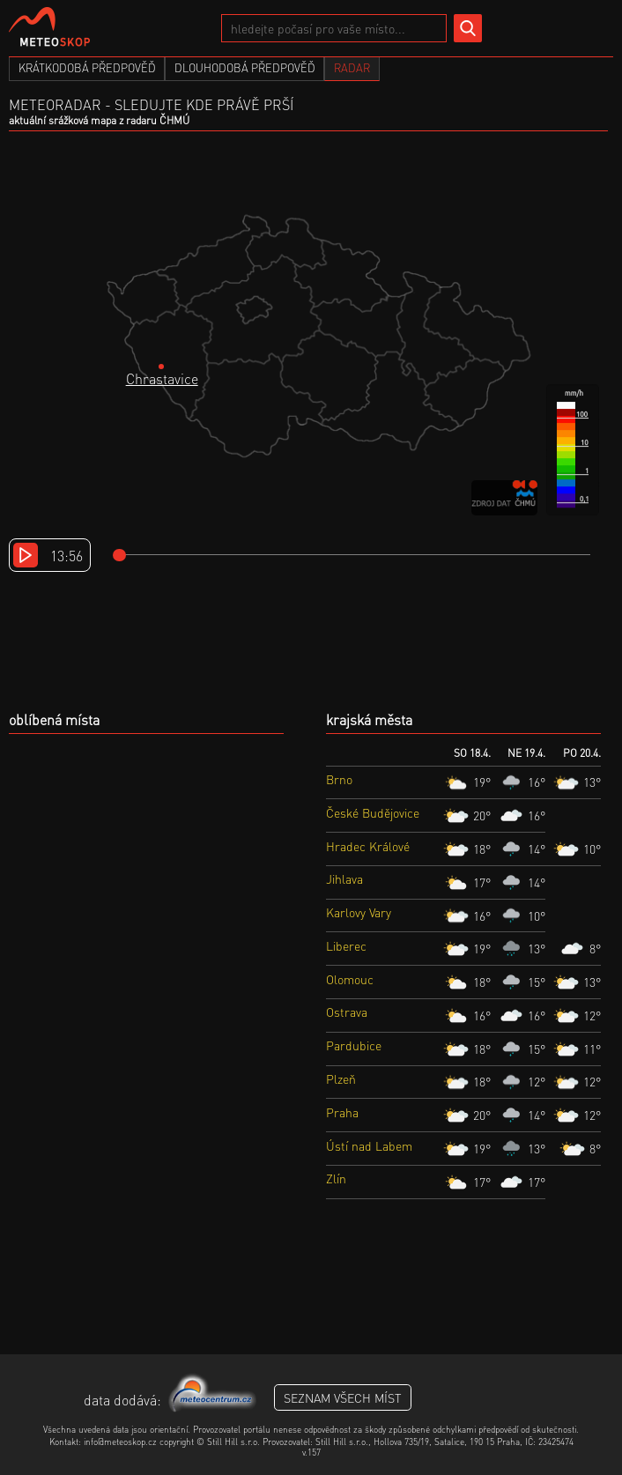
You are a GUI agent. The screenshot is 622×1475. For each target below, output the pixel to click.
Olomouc (350, 979)
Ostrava (346, 1011)
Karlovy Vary (358, 912)
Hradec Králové (368, 846)
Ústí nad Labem (369, 1145)
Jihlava (344, 878)
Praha (342, 1112)
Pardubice (353, 1045)
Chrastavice (162, 378)
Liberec (346, 945)
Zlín (336, 1178)
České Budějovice (372, 812)
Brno (339, 779)
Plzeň (341, 1078)
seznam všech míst (343, 1397)
